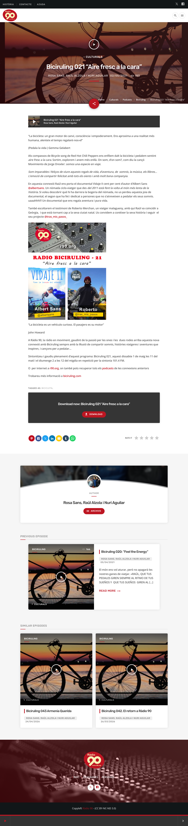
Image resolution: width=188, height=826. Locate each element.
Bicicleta (47, 388)
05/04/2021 (107, 562)
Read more (110, 590)
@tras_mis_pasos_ (55, 216)
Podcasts (127, 99)
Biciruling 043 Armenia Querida (48, 711)
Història (8, 4)
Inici (76, 777)
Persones (108, 777)
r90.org (54, 368)
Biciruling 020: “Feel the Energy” (124, 552)
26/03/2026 (108, 721)
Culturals (113, 99)
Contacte (25, 4)
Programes (90, 777)
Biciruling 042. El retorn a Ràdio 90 (126, 711)
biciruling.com (72, 376)
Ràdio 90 (88, 808)
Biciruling (141, 99)
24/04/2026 (32, 721)
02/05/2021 (118, 75)
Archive (93, 511)
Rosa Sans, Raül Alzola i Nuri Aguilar (78, 75)
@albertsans (36, 188)
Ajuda (41, 4)
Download (93, 414)
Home (101, 99)
